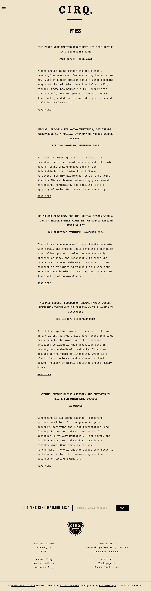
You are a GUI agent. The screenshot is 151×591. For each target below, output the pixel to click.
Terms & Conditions (44, 563)
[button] (19, 8)
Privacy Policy (44, 567)
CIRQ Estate (75, 13)
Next (123, 508)
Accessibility (44, 560)
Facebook (114, 552)
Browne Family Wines (56, 272)
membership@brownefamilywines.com (107, 548)
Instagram (100, 552)
